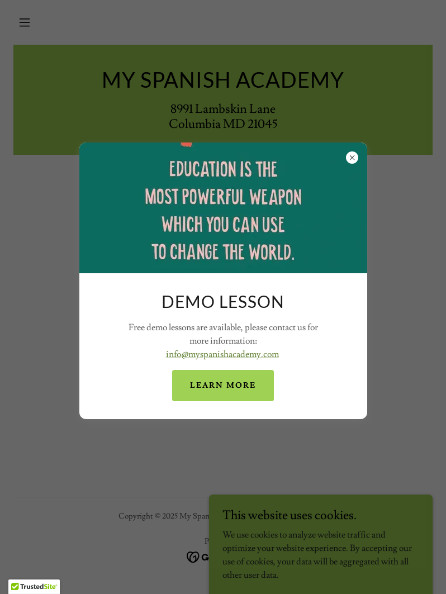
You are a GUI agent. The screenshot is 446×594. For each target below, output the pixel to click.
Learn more (223, 386)
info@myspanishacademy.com (222, 354)
